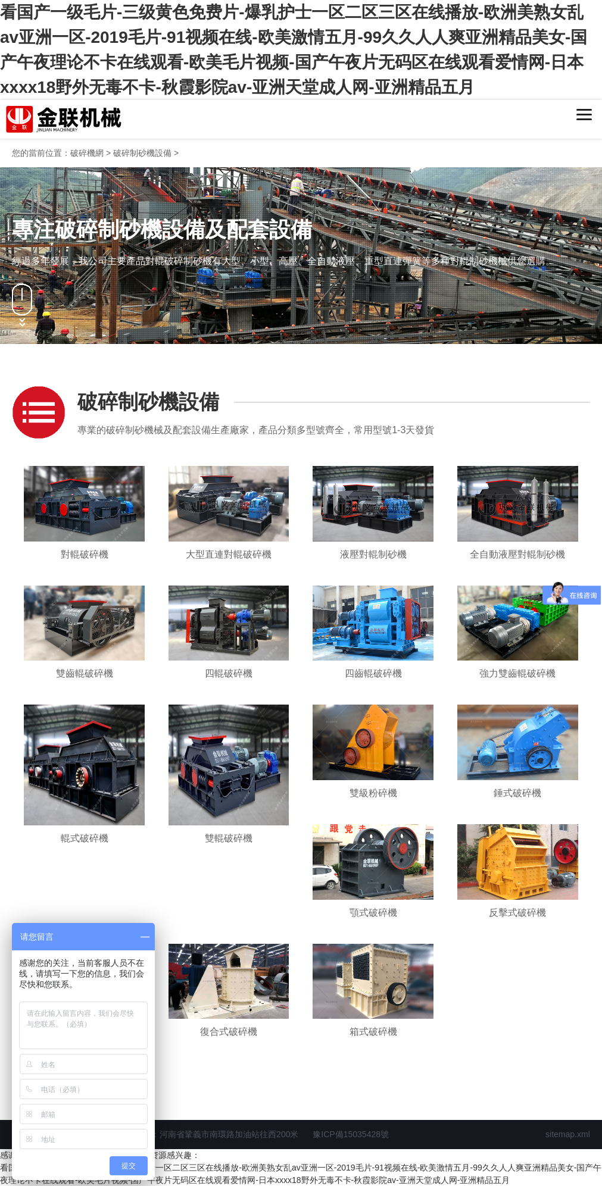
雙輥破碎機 (228, 838)
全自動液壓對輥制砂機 (517, 554)
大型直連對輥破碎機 (229, 554)
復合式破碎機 (228, 1032)
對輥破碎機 (84, 554)
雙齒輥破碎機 (84, 673)
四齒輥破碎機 (373, 673)
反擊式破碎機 (517, 913)
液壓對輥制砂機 (373, 554)
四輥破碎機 (228, 673)
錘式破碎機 (517, 793)
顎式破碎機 (373, 913)
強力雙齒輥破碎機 (517, 673)
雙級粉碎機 (373, 793)
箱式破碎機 (373, 1032)
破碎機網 (87, 153)
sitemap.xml (567, 1134)
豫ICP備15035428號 (351, 1134)
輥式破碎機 (84, 838)
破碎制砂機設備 (142, 153)
